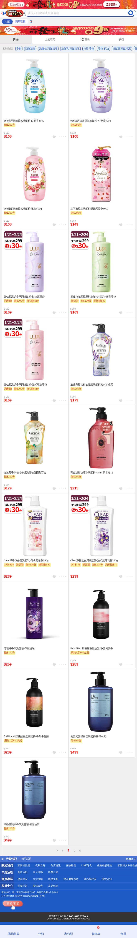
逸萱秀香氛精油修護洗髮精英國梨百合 (25, 472)
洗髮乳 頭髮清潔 (70, 48)
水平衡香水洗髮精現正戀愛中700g (89, 208)
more (131, 858)
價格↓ (16, 39)
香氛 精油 (103, 48)
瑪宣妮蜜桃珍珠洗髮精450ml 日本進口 (91, 472)
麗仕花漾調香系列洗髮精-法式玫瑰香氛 (25, 384)
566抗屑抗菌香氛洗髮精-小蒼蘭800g (90, 120)
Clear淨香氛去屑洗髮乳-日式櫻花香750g (26, 560)
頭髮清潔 (30, 48)
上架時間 (50, 39)
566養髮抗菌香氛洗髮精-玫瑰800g (23, 208)
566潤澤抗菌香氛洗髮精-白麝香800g (24, 120)
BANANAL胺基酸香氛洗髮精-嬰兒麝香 (91, 648)
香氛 (18, 48)
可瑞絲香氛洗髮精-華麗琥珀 (19, 648)
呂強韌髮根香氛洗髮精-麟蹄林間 (88, 736)
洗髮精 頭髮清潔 (48, 48)
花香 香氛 (88, 48)
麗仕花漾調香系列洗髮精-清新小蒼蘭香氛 (93, 296)
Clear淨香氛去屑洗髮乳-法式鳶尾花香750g (94, 560)
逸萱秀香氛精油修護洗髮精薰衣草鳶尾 (91, 384)
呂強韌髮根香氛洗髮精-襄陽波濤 (22, 824)
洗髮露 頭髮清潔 (122, 48)
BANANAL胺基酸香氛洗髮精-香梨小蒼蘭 (26, 736)
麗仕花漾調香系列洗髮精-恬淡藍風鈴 (24, 296)
